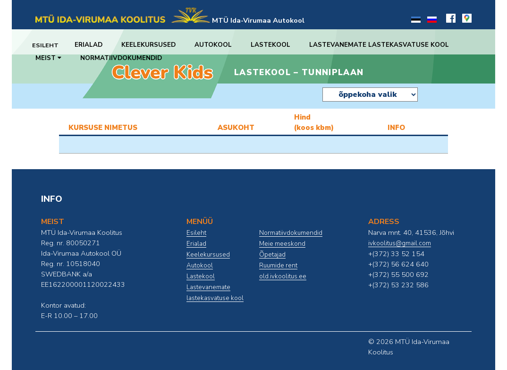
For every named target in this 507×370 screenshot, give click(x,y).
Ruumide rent (278, 265)
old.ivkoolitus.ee (282, 276)
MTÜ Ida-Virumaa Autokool (258, 20)
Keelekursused (155, 45)
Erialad (95, 45)
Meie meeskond (282, 244)
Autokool (219, 45)
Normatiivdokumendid (121, 58)
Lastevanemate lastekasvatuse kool (386, 45)
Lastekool (277, 45)
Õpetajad (272, 254)
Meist (48, 58)
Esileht (48, 45)
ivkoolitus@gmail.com (399, 243)
